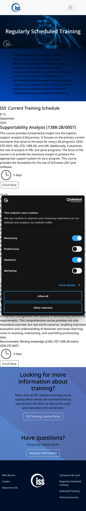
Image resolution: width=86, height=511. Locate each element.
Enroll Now (9, 185)
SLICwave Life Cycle (69, 475)
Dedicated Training (69, 491)
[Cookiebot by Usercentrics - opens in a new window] (66, 200)
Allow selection (42, 307)
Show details (67, 284)
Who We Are (8, 475)
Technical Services (68, 497)
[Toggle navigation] (70, 7)
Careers (6, 481)
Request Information (43, 453)
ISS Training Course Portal (43, 416)
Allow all (43, 296)
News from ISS (9, 487)
